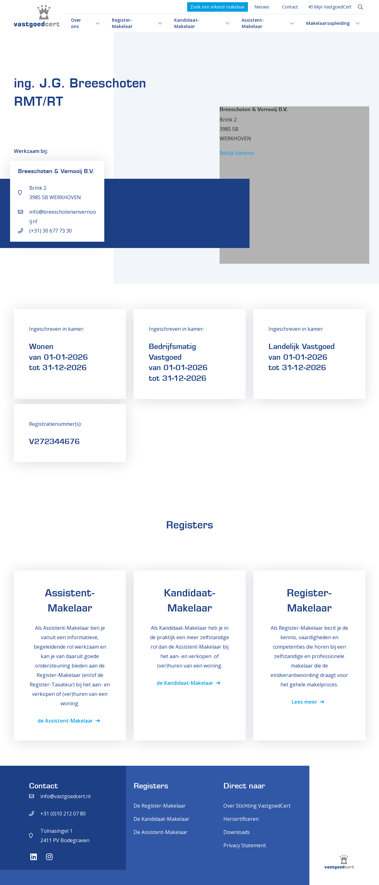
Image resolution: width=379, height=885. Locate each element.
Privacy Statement (244, 845)
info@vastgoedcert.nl (65, 796)
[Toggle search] (360, 7)
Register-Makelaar (122, 23)
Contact (290, 7)
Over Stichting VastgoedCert (256, 805)
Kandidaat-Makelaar (186, 23)
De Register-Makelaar (160, 805)
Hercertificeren (241, 818)
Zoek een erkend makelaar (217, 7)
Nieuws (261, 7)
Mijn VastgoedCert (333, 7)
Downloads (236, 832)
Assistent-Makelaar (253, 23)
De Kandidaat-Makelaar (161, 818)
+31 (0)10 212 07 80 (63, 813)
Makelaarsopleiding (328, 23)
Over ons (76, 23)
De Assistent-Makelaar (160, 832)
